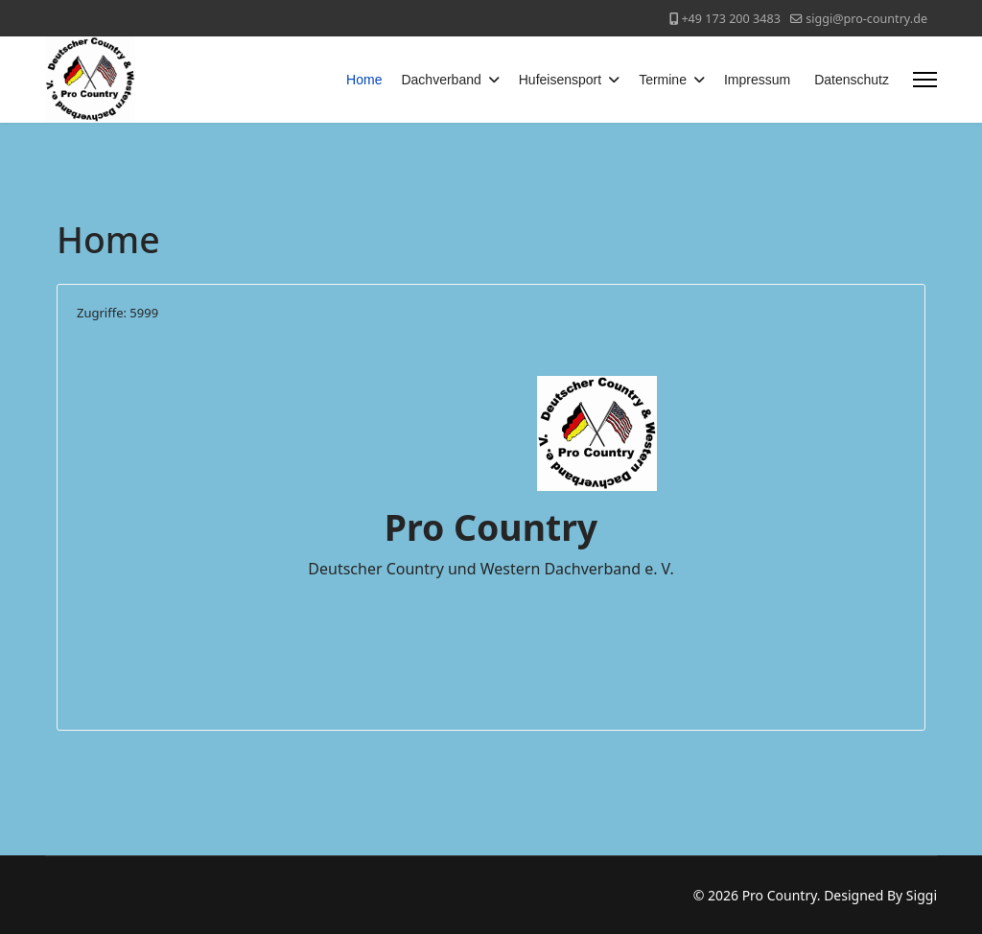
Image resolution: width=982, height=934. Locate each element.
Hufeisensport (560, 79)
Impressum (757, 79)
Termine (663, 79)
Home (364, 79)
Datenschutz (851, 79)
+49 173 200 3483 (730, 19)
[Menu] (925, 79)
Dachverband (440, 79)
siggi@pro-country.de (866, 19)
